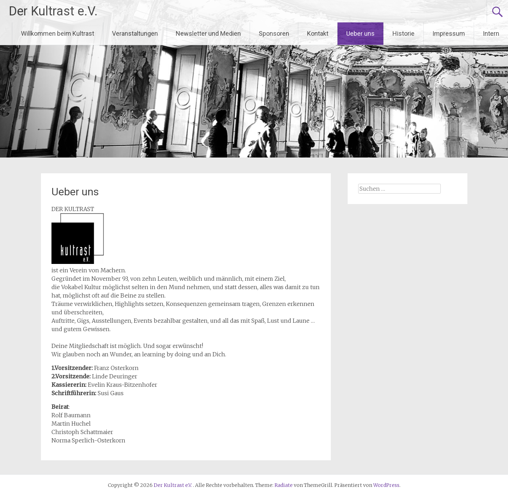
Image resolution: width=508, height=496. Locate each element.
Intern (491, 33)
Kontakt (317, 33)
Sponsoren (274, 33)
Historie (403, 33)
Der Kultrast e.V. (53, 11)
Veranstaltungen (135, 33)
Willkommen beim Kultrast (57, 33)
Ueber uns (360, 33)
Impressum (448, 33)
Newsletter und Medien (208, 33)
